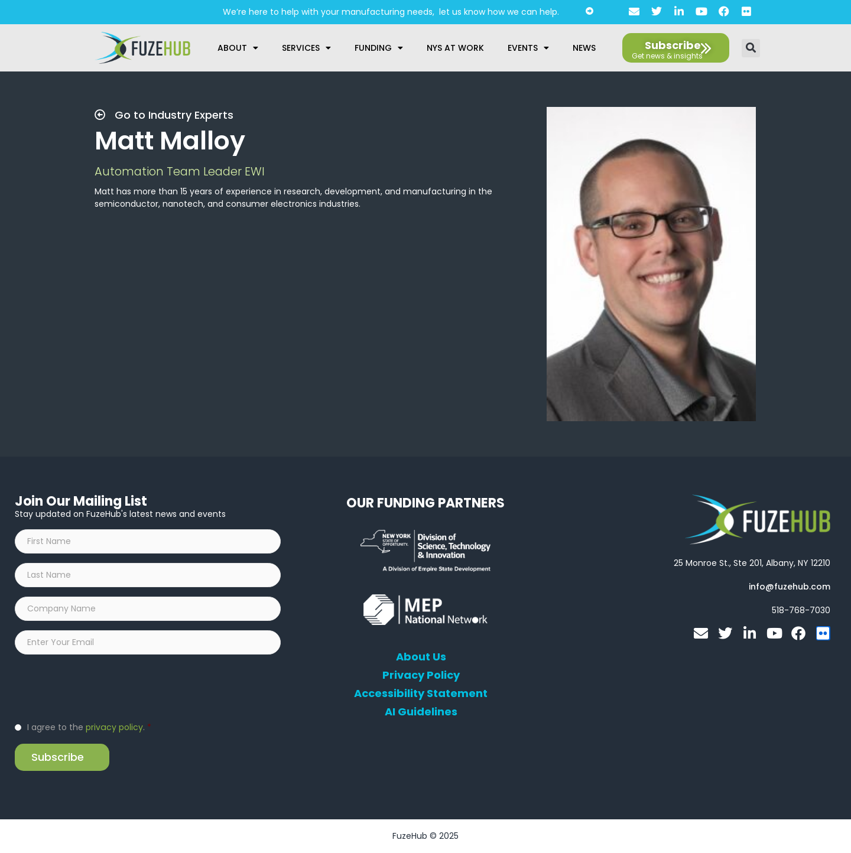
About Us (421, 657)
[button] (751, 48)
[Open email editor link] (789, 586)
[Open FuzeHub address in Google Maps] (752, 563)
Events (528, 48)
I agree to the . (89, 727)
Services (306, 48)
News (584, 48)
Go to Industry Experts (164, 115)
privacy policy (114, 727)
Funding (379, 48)
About (237, 48)
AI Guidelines (421, 712)
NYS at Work (455, 48)
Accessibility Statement (421, 693)
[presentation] (104, 687)
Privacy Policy (421, 675)
